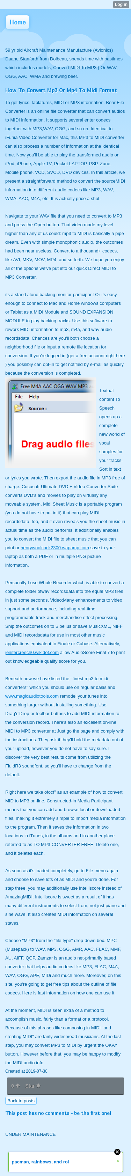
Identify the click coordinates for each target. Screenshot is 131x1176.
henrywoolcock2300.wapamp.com (55, 547)
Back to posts (21, 1100)
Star (33, 1086)
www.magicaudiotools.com (32, 696)
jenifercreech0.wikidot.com (32, 652)
